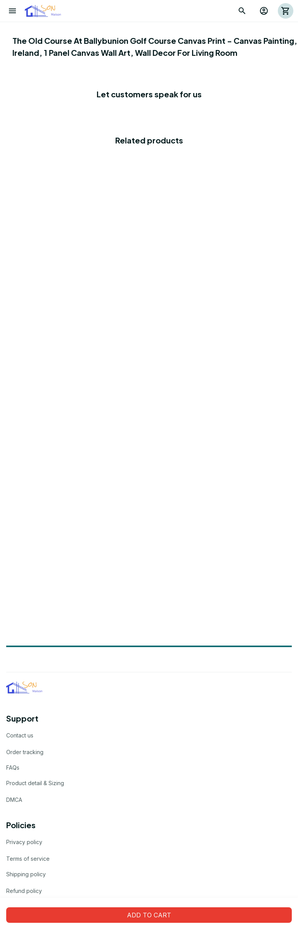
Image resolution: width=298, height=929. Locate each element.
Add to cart (149, 915)
